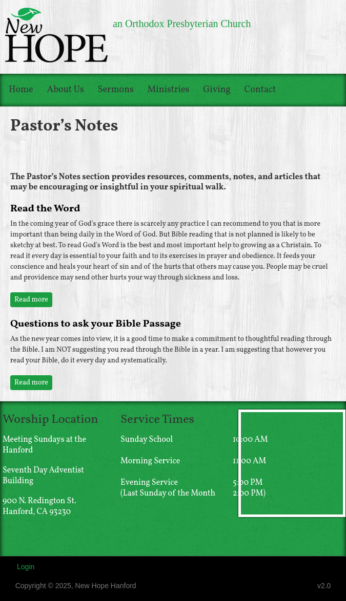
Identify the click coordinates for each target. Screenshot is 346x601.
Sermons (116, 89)
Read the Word (45, 209)
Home (21, 89)
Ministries (169, 89)
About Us (65, 89)
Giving (216, 89)
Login (25, 567)
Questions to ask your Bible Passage (95, 324)
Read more (33, 299)
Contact (260, 89)
